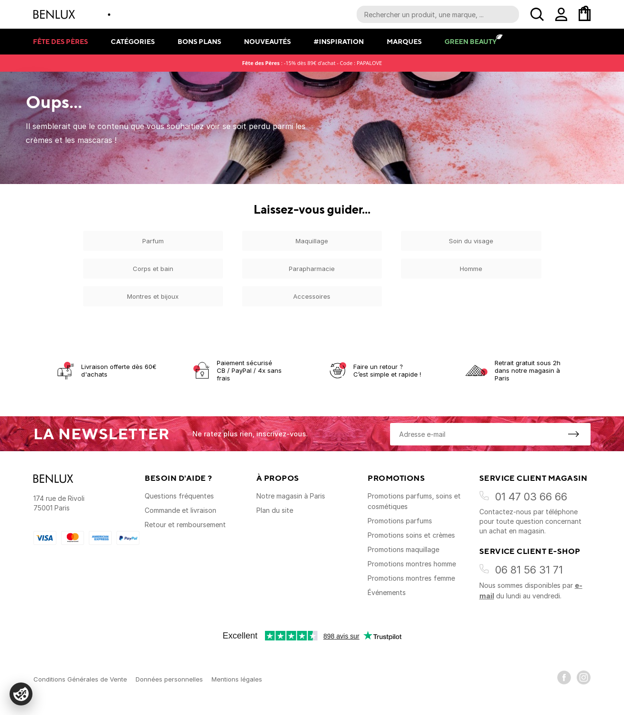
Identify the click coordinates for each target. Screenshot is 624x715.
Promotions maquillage (403, 549)
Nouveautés (267, 41)
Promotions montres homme (412, 564)
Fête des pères (60, 41)
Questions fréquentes (179, 496)
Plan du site (274, 510)
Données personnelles (169, 679)
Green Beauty (470, 41)
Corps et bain (153, 268)
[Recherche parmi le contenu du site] (438, 14)
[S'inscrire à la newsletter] (573, 434)
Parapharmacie (312, 268)
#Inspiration (339, 41)
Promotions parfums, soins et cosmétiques (414, 501)
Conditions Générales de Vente (80, 679)
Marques (404, 41)
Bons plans (199, 41)
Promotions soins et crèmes (411, 535)
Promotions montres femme (411, 578)
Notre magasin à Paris (290, 496)
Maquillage (312, 241)
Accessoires (311, 296)
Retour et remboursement (185, 524)
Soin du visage (471, 241)
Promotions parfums (400, 521)
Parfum (153, 241)
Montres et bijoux (153, 296)
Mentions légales (237, 679)
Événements (387, 592)
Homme (471, 268)
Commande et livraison (180, 510)
